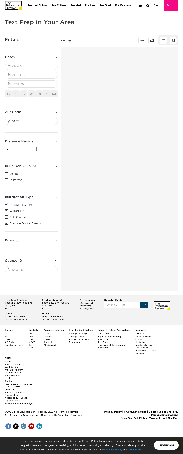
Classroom (17, 210)
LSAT (31, 339)
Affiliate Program (14, 370)
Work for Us (11, 367)
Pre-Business (123, 5)
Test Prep (103, 342)
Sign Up (171, 5)
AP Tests (9, 342)
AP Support (50, 345)
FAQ (7, 308)
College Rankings (78, 334)
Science (48, 336)
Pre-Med (75, 5)
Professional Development (112, 345)
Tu (24, 93)
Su (9, 93)
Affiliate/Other (87, 308)
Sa (54, 93)
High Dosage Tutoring (109, 336)
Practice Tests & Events (25, 223)
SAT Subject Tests (14, 345)
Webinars (140, 334)
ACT (7, 336)
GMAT (32, 336)
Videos (138, 339)
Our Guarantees (13, 386)
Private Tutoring (21, 204)
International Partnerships (18, 384)
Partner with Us (13, 372)
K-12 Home (103, 334)
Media (8, 378)
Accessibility (11, 395)
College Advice (77, 336)
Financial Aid (76, 342)
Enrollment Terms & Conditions (15, 391)
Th (39, 93)
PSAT (7, 339)
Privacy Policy (114, 449)
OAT (31, 347)
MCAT (32, 342)
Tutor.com (103, 339)
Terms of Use (135, 449)
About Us (103, 347)
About (8, 361)
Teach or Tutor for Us (16, 364)
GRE (31, 334)
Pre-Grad (105, 5)
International (86, 303)
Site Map (172, 418)
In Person (16, 180)
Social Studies (51, 342)
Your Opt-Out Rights (134, 418)
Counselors (141, 353)
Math (46, 334)
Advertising (85, 306)
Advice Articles (143, 336)
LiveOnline (140, 342)
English (47, 339)
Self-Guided (18, 217)
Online (14, 173)
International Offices (145, 350)
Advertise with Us (14, 375)
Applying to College (79, 339)
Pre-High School (37, 5)
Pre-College (59, 5)
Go (144, 304)
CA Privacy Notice (135, 411)
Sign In (158, 5)
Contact (9, 381)
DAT (31, 345)
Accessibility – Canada (17, 398)
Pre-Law (90, 5)
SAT (7, 334)
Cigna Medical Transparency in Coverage (19, 402)
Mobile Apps (141, 347)
